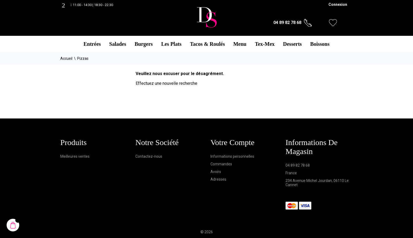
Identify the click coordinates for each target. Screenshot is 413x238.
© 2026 (206, 232)
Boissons (320, 44)
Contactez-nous (148, 156)
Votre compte (232, 142)
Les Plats (171, 44)
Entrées (92, 44)
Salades (117, 44)
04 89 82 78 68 (287, 22)
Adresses (218, 179)
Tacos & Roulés (207, 44)
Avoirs (215, 172)
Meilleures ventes (75, 156)
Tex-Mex (265, 44)
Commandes (221, 164)
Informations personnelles (232, 156)
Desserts (292, 44)
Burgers (144, 44)
